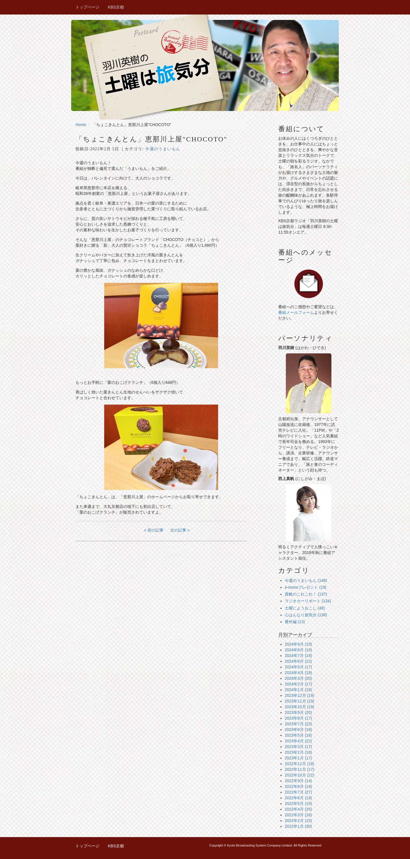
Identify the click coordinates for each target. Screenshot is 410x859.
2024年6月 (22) (298, 661)
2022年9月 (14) (298, 780)
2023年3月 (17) (298, 746)
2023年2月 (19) (298, 752)
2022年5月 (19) (298, 803)
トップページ (87, 7)
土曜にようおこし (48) (305, 608)
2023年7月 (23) (298, 724)
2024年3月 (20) (298, 678)
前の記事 (155, 530)
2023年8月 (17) (298, 718)
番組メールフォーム (296, 312)
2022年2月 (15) (298, 820)
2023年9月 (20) (298, 712)
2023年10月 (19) (299, 706)
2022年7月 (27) (298, 792)
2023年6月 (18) (298, 729)
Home (80, 124)
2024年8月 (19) (298, 650)
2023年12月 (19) (299, 695)
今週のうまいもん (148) (306, 580)
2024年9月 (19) (298, 644)
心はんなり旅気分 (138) (306, 615)
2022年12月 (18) (299, 763)
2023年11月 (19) (299, 701)
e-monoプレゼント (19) (305, 587)
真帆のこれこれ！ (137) (306, 594)
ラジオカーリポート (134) (308, 601)
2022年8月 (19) (298, 786)
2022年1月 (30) (298, 826)
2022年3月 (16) (298, 815)
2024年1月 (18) (298, 689)
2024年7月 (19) (298, 655)
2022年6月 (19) (298, 798)
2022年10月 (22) (299, 775)
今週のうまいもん (162, 149)
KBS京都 (116, 7)
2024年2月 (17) (298, 684)
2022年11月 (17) (299, 769)
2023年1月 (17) (298, 758)
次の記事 (178, 530)
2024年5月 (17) (298, 667)
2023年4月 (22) (298, 741)
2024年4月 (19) (298, 672)
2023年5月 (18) (298, 735)
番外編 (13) (295, 621)
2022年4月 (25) (298, 809)
